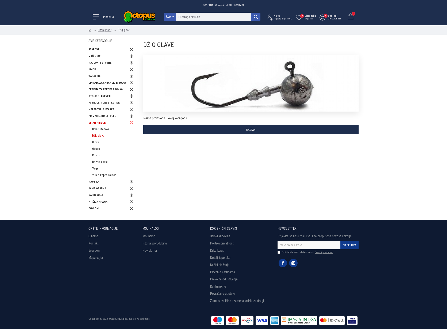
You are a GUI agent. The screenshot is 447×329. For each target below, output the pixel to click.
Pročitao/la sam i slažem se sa (305, 252)
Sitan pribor (104, 30)
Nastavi (251, 129)
